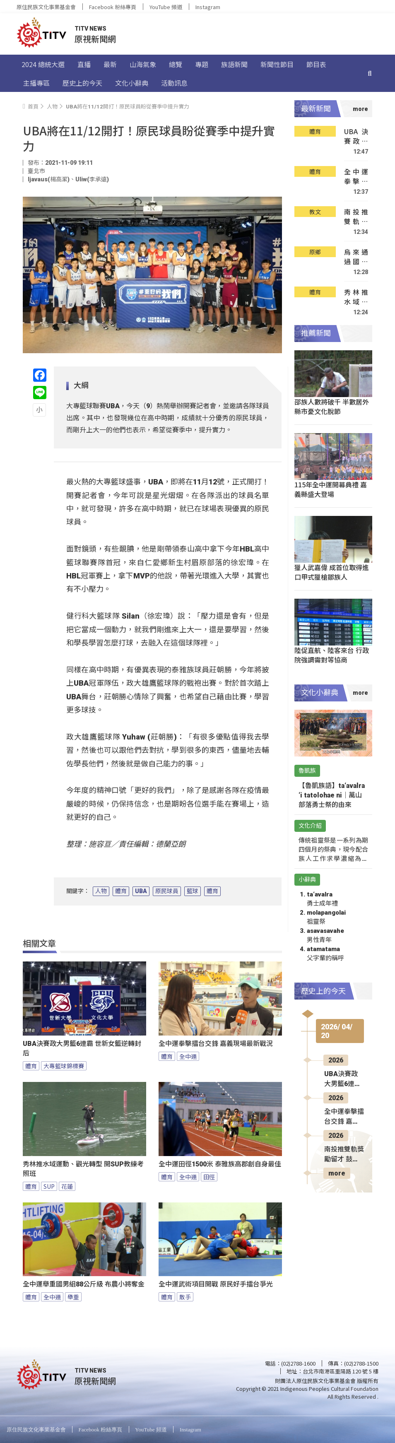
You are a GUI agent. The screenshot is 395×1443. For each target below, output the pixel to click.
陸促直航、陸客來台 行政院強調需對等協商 (331, 655)
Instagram (207, 7)
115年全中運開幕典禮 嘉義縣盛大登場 (330, 489)
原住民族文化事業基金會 (46, 7)
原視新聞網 (95, 39)
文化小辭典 (131, 83)
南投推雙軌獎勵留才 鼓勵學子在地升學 (356, 216)
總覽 (175, 64)
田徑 (209, 1177)
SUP (49, 1186)
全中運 (188, 1056)
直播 (84, 64)
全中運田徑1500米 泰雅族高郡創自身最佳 (220, 1164)
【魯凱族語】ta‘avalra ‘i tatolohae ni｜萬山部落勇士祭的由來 (332, 795)
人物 (101, 891)
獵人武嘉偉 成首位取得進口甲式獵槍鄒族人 (331, 572)
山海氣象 (143, 64)
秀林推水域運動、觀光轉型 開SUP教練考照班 (83, 1169)
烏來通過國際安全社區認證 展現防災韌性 (356, 257)
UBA (141, 891)
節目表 (316, 64)
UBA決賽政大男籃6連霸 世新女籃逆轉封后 (82, 1048)
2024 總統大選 (43, 64)
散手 (185, 1297)
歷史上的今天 (82, 83)
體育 (121, 891)
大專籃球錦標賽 (63, 1066)
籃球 (192, 891)
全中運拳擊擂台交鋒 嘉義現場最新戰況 (216, 1044)
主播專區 (36, 83)
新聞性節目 (277, 64)
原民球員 (166, 891)
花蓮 (67, 1186)
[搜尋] (369, 73)
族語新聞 (234, 64)
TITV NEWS (90, 28)
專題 (201, 64)
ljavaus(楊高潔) (49, 179)
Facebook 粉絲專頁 (112, 7)
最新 (110, 64)
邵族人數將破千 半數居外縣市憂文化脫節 (331, 406)
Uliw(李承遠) (92, 179)
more (336, 1173)
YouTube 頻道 (165, 7)
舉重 (73, 1297)
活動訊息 (174, 83)
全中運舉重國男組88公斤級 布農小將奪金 (84, 1284)
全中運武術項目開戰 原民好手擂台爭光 (216, 1284)
